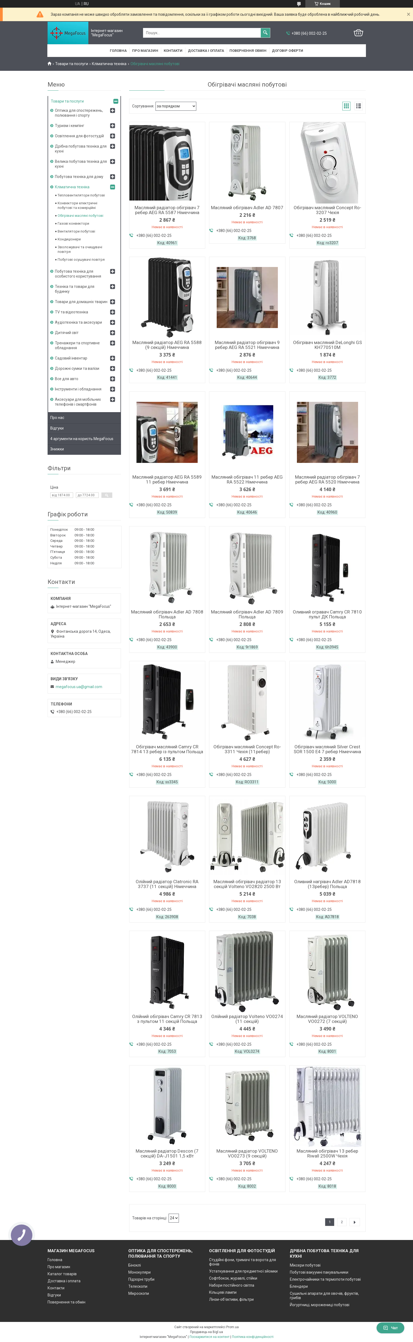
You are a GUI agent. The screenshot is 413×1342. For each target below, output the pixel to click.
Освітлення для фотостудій (79, 136)
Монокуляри (139, 1272)
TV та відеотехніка (71, 312)
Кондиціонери (69, 239)
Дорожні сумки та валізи (77, 368)
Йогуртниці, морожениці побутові (319, 1305)
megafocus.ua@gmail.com (79, 687)
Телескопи (137, 1286)
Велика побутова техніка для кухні (81, 163)
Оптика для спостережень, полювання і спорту (79, 112)
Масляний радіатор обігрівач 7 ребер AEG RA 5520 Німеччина (327, 479)
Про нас (57, 417)
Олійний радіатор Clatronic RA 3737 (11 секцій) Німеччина (167, 884)
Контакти (173, 51)
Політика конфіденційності (253, 1337)
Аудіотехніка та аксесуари (78, 322)
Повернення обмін (247, 51)
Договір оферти (287, 51)
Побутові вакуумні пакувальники (319, 1272)
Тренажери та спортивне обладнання (77, 345)
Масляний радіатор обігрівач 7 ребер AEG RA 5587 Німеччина (167, 210)
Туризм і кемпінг (69, 125)
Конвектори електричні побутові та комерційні (77, 205)
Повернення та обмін (66, 1302)
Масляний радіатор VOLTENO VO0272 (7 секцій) (327, 1019)
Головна (118, 51)
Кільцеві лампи (223, 1292)
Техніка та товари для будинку (74, 289)
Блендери (299, 1286)
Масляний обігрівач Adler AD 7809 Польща (247, 614)
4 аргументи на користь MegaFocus (81, 439)
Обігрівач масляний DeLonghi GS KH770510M (327, 345)
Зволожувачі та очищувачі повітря (80, 249)
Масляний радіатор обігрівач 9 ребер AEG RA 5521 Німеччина (247, 345)
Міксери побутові (305, 1265)
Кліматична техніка (109, 64)
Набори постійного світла (231, 1285)
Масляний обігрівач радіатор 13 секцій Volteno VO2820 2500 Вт (247, 884)
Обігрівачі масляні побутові (80, 216)
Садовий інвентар (71, 358)
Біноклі (134, 1265)
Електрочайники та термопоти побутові (325, 1279)
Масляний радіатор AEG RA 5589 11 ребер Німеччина (167, 479)
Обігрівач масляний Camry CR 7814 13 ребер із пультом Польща (167, 749)
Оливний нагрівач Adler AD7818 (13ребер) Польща (327, 884)
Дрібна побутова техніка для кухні (81, 148)
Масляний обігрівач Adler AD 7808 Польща (167, 614)
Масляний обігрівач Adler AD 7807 (247, 207)
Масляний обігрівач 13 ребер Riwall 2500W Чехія (327, 1153)
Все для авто (66, 379)
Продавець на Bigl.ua (206, 1332)
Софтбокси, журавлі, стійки (233, 1278)
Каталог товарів (62, 1274)
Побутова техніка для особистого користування (78, 273)
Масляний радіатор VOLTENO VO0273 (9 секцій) (247, 1153)
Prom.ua (232, 1327)
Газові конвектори (73, 223)
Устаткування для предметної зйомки (243, 1271)
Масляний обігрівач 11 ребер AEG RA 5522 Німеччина (247, 479)
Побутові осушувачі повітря (81, 259)
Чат (390, 1327)
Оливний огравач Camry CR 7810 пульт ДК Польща (327, 614)
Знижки (57, 449)
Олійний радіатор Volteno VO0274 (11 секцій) (247, 1019)
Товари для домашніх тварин (81, 302)
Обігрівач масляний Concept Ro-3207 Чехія (327, 210)
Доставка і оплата (206, 51)
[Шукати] (265, 32)
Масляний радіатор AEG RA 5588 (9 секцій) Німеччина (167, 345)
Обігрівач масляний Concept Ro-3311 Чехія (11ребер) (247, 749)
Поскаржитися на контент (209, 1337)
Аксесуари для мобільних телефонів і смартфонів (78, 401)
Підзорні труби (141, 1279)
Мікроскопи (138, 1293)
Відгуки (57, 428)
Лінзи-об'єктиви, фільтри (231, 1299)
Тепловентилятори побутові (81, 195)
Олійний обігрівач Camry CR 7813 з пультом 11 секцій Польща (167, 1019)
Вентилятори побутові (76, 231)
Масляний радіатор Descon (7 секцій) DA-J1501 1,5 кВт (167, 1153)
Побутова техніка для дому (79, 176)
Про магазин (145, 51)
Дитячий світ (67, 332)
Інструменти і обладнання (78, 389)
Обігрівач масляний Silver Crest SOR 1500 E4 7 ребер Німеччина (327, 749)
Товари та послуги (71, 64)
